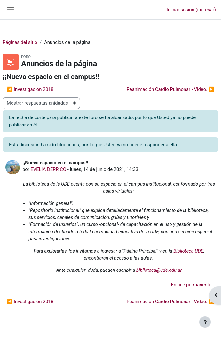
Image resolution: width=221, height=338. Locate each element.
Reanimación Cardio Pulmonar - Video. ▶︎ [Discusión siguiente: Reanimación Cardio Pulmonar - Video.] (170, 89)
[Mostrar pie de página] (205, 322)
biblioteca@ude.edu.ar (159, 270)
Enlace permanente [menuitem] (191, 284)
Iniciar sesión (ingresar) (191, 9)
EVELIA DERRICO (48, 169)
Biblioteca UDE (188, 251)
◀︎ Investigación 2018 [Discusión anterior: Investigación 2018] (30, 89)
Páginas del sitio (20, 42)
